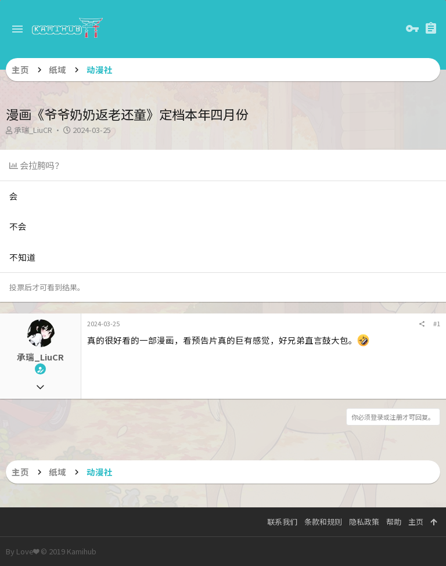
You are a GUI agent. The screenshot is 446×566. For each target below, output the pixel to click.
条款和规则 (323, 521)
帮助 (393, 521)
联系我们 (282, 521)
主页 (415, 521)
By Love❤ (51, 551)
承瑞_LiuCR (33, 129)
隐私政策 (364, 521)
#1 (436, 323)
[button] (17, 29)
